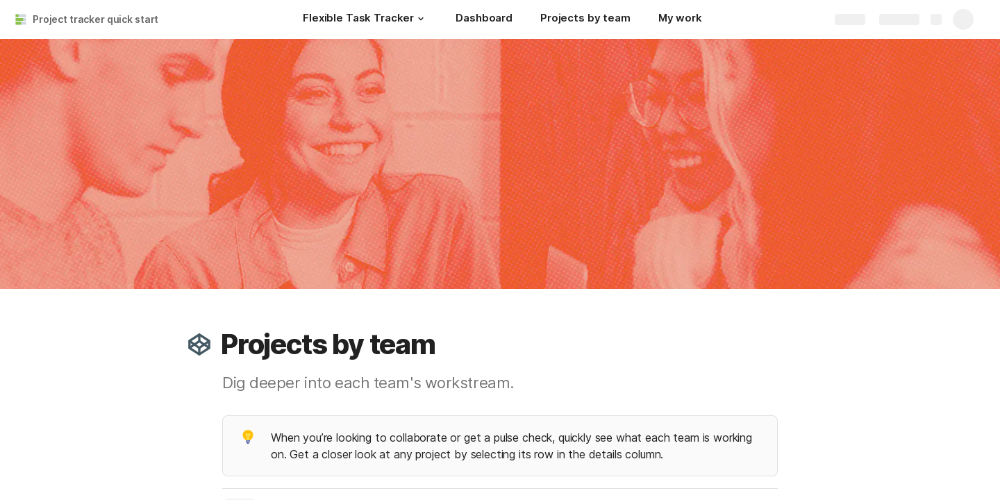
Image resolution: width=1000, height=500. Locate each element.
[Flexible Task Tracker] (365, 19)
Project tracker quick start (95, 19)
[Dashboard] (484, 19)
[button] (421, 19)
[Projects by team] (585, 19)
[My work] (680, 19)
